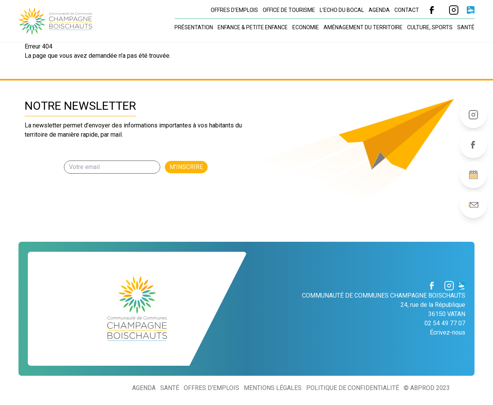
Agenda (379, 10)
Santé (466, 27)
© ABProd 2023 (427, 388)
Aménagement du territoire (363, 27)
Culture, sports (430, 27)
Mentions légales (273, 388)
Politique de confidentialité (352, 388)
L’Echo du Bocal (342, 10)
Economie (305, 27)
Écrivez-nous (447, 332)
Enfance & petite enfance (253, 27)
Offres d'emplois (234, 10)
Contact (406, 10)
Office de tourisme (289, 10)
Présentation (193, 27)
